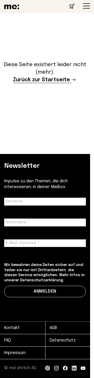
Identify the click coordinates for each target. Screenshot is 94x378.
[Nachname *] (45, 222)
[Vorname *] (45, 202)
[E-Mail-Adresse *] (45, 243)
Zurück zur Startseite (41, 80)
